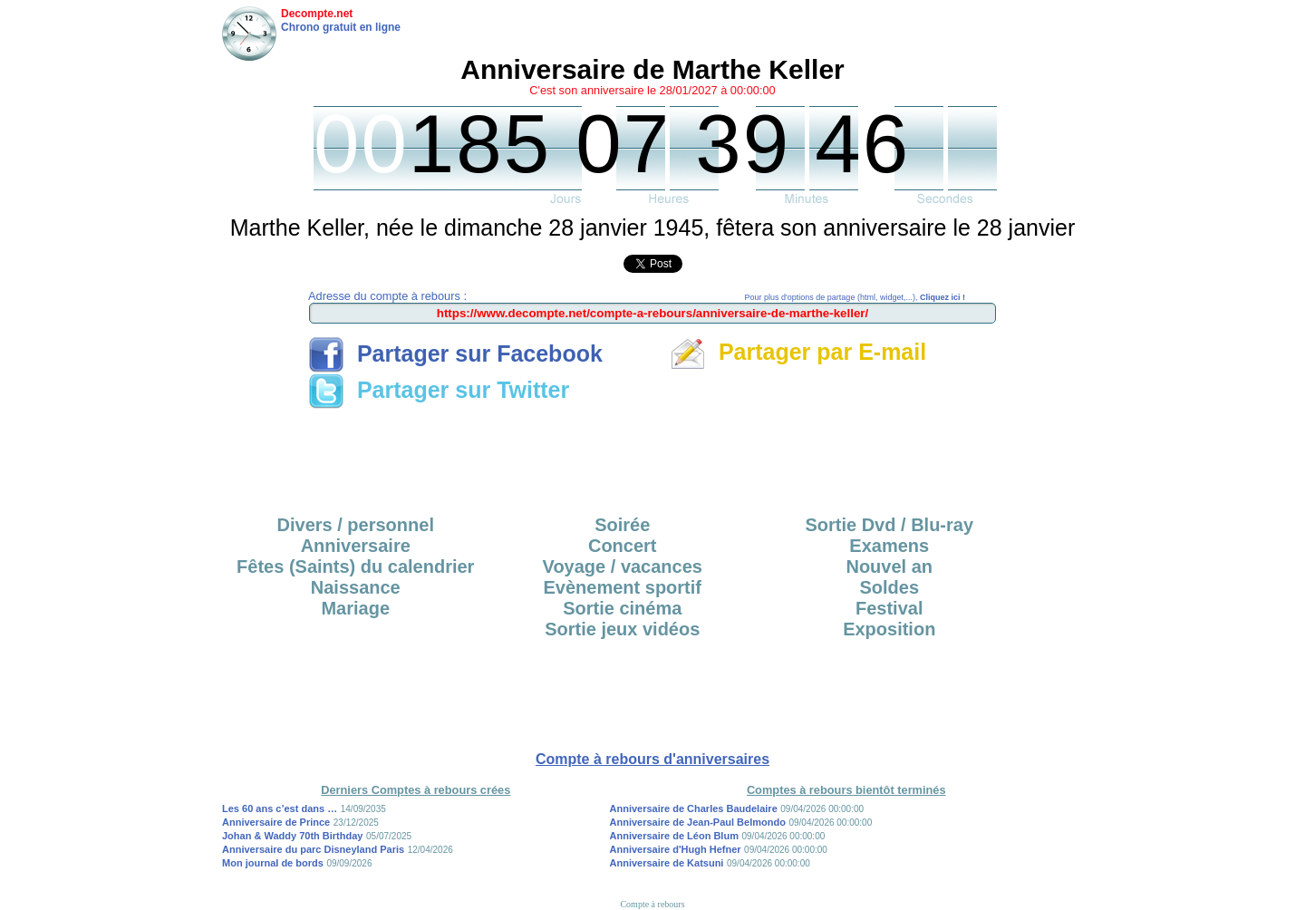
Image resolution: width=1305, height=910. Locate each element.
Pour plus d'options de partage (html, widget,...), (855, 297)
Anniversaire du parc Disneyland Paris (313, 849)
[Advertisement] (652, 456)
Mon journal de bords (273, 862)
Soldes (889, 587)
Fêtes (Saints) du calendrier (355, 566)
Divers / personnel (355, 525)
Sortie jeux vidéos (622, 629)
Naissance (356, 587)
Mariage (355, 608)
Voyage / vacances (622, 566)
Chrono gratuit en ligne (341, 27)
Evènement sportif (622, 587)
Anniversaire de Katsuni (667, 862)
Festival (889, 608)
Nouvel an (889, 566)
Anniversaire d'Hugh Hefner (675, 849)
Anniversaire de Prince (276, 822)
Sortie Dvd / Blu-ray (889, 525)
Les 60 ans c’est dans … (279, 808)
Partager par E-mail (798, 351)
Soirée (622, 525)
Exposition (889, 629)
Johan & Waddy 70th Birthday (292, 835)
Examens (889, 546)
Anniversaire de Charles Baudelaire (694, 808)
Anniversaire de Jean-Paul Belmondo (698, 822)
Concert (622, 546)
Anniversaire (356, 546)
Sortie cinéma (622, 608)
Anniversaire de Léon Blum (674, 835)
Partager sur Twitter (438, 389)
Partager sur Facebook (455, 353)
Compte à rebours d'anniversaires (652, 759)
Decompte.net (317, 13)
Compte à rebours (652, 904)
